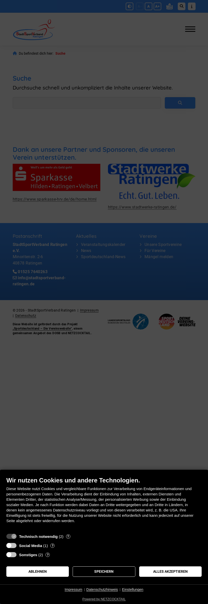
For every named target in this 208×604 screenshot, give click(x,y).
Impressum (73, 589)
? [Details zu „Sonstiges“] (48, 555)
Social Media (30, 545)
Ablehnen (37, 571)
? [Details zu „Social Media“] (52, 546)
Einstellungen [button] (132, 589)
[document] (104, 503)
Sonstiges (28, 555)
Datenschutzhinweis (102, 589)
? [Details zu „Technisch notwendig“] (68, 536)
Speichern (104, 571)
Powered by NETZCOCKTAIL (103, 599)
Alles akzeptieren (170, 571)
